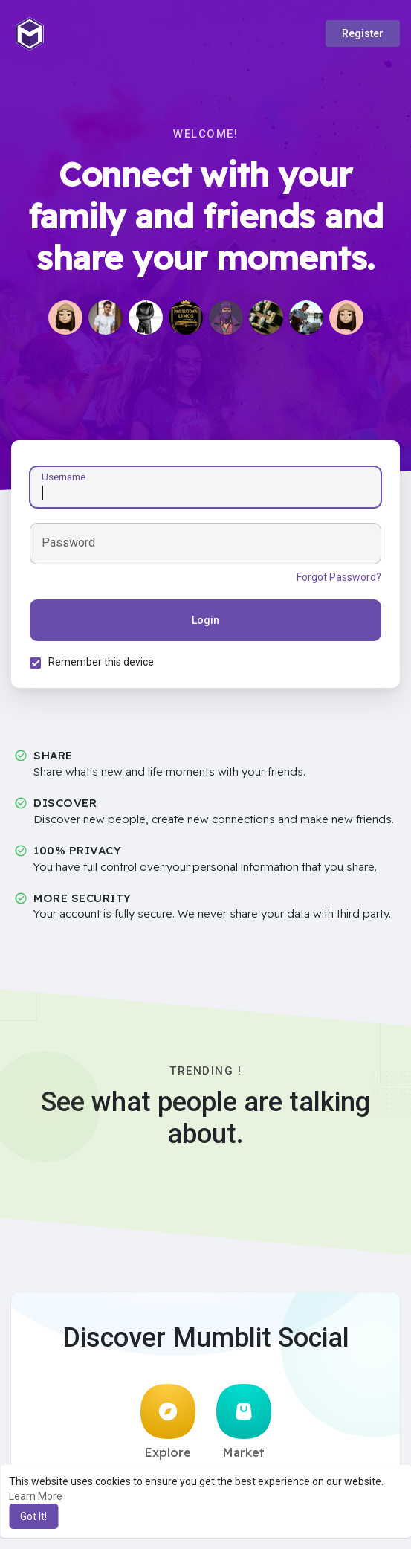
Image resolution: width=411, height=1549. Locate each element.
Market (243, 1422)
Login (205, 620)
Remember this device (101, 662)
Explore (167, 1422)
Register (363, 33)
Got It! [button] (33, 1516)
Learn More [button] (35, 1496)
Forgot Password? (339, 577)
